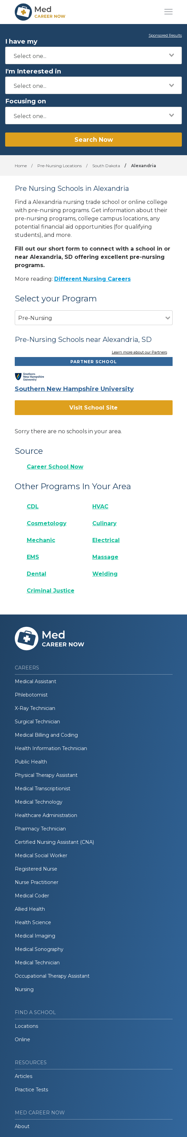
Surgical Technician (37, 722)
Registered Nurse (36, 869)
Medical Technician (37, 963)
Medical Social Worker (41, 855)
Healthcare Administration (46, 815)
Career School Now (55, 466)
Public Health (31, 762)
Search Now (93, 139)
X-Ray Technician (35, 708)
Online (22, 1039)
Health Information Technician (51, 748)
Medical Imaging (35, 936)
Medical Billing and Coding (46, 735)
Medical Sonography (39, 949)
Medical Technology (38, 802)
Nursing (24, 989)
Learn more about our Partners (139, 352)
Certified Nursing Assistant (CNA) (54, 842)
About (22, 1126)
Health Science (33, 922)
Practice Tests (31, 1090)
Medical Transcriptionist (42, 788)
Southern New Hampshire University (74, 389)
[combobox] (93, 55)
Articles (23, 1076)
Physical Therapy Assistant (46, 775)
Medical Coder (32, 896)
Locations (26, 1026)
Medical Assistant (35, 681)
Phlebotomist (31, 695)
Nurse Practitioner (36, 882)
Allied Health (30, 909)
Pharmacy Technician (40, 829)
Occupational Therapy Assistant (52, 976)
